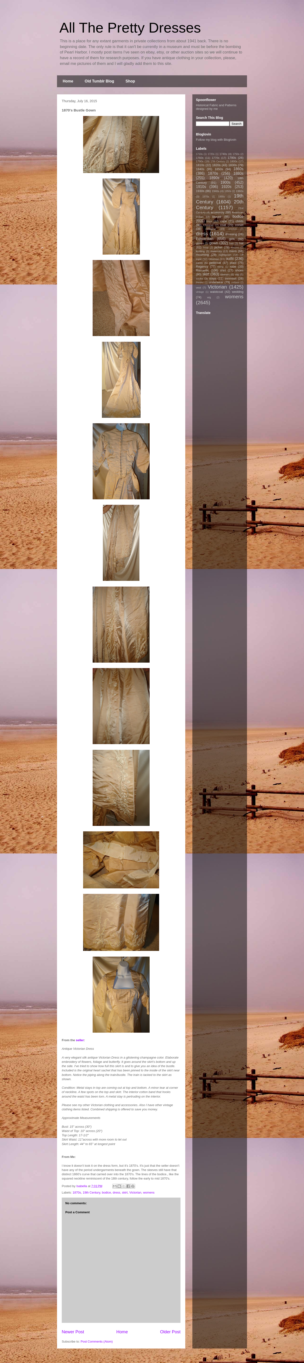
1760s (200, 157)
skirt (125, 1192)
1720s (211, 154)
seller (80, 1040)
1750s (236, 154)
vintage (200, 292)
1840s (200, 169)
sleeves (225, 274)
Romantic (202, 270)
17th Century (217, 161)
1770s (215, 157)
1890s (214, 178)
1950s (227, 191)
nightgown (225, 254)
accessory (218, 212)
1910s (201, 187)
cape (223, 221)
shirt (223, 270)
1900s (225, 182)
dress (116, 1192)
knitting (200, 251)
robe (233, 266)
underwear (216, 282)
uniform (235, 282)
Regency (202, 266)
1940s (215, 191)
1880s (238, 173)
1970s (205, 196)
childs (239, 221)
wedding (237, 292)
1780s (232, 157)
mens (233, 251)
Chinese (208, 224)
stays (212, 278)
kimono (235, 247)
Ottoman (214, 258)
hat (241, 243)
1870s (77, 1192)
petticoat (215, 263)
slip (237, 274)
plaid (233, 263)
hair (231, 243)
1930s (200, 191)
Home (68, 81)
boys (209, 221)
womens (148, 1192)
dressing (231, 234)
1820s (216, 165)
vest (198, 287)
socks (199, 278)
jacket (218, 247)
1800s (234, 161)
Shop (130, 81)
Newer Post (73, 1331)
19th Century (91, 1192)
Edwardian (205, 239)
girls (232, 239)
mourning (202, 254)
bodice (106, 1192)
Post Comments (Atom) (97, 1341)
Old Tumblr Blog (99, 81)
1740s (223, 153)
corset (239, 225)
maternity (216, 251)
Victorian (135, 1192)
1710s (199, 154)
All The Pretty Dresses (130, 28)
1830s (232, 165)
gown (213, 243)
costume (210, 228)
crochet (232, 229)
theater (200, 282)
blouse (216, 216)
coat (223, 225)
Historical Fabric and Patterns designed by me (216, 107)
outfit (230, 259)
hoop (206, 247)
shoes (239, 270)
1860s (238, 169)
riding (220, 266)
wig (209, 297)
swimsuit (231, 278)
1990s (221, 196)
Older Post (170, 1331)
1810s (200, 165)
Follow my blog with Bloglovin (216, 139)
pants (199, 262)
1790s (200, 161)
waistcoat (216, 292)
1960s (239, 191)
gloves (200, 243)
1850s (219, 169)
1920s (226, 187)
